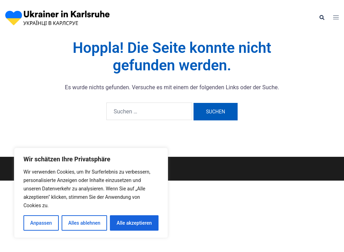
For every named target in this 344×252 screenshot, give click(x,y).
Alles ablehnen (84, 223)
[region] (91, 193)
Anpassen (41, 223)
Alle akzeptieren (134, 223)
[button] (321, 18)
